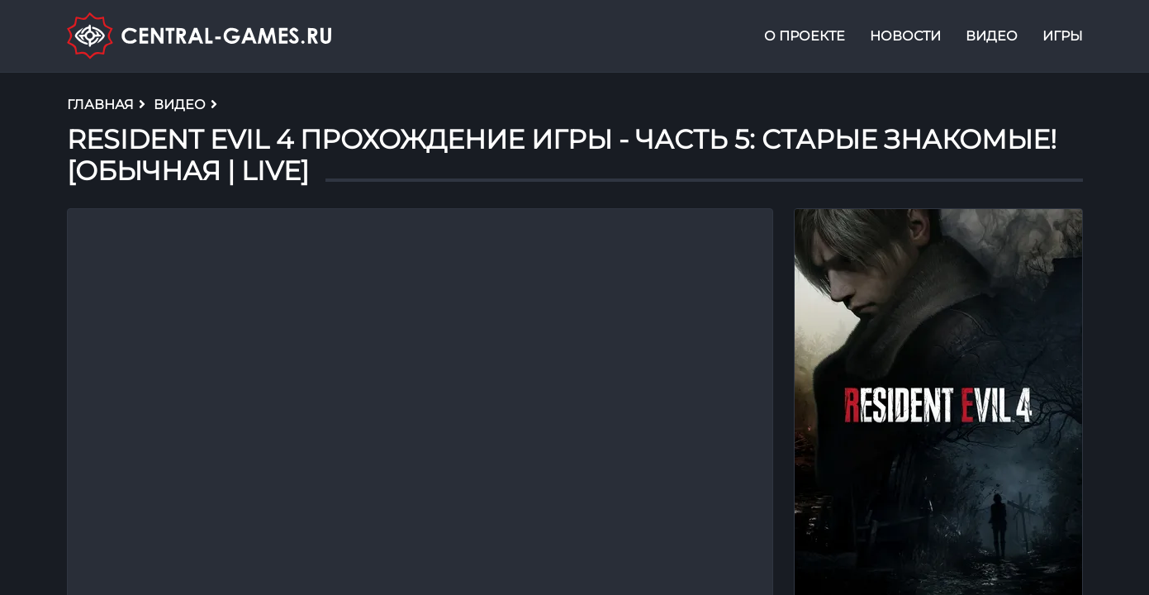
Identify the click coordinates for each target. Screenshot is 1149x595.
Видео (992, 36)
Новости (905, 36)
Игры (1062, 36)
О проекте (804, 36)
